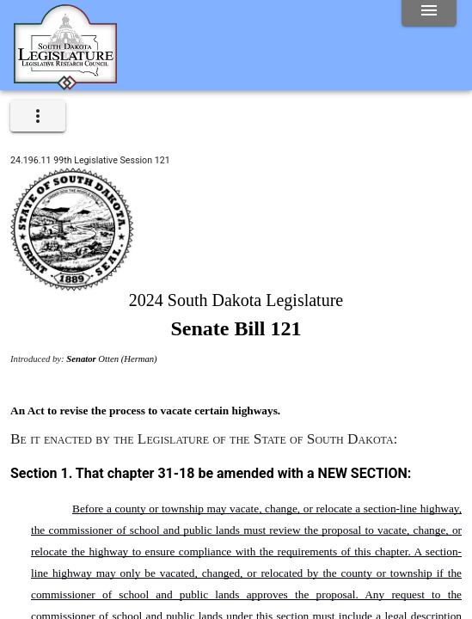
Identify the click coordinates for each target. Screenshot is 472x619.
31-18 (175, 473)
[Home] (65, 83)
